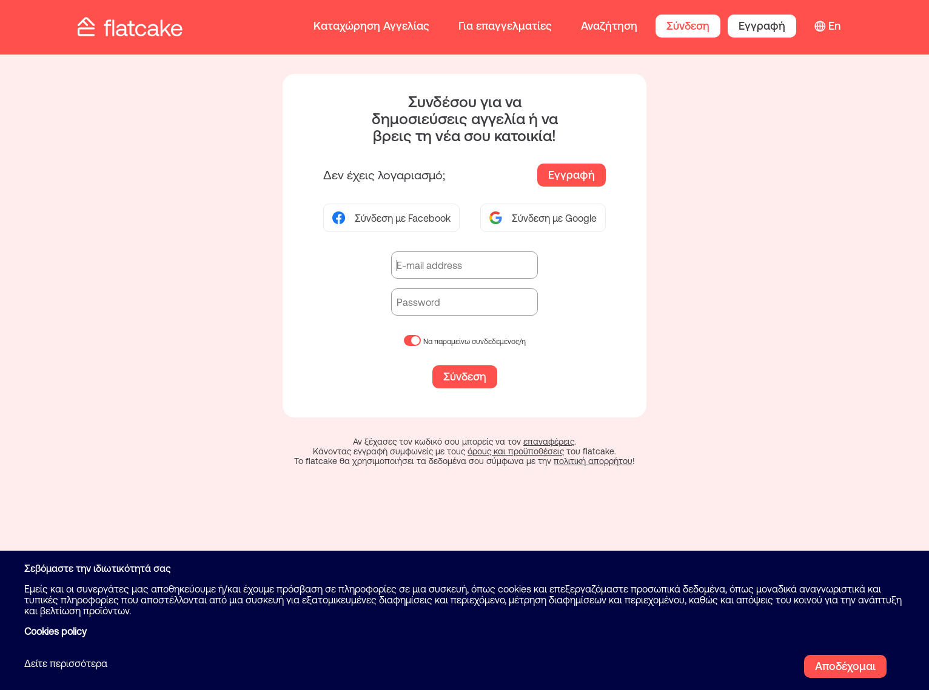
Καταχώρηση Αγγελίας (371, 25)
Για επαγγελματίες (505, 25)
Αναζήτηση (609, 25)
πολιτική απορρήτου (593, 461)
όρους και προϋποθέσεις (516, 451)
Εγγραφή (762, 25)
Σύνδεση (687, 25)
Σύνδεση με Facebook (391, 217)
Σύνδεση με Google (543, 217)
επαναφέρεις (548, 441)
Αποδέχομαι (845, 666)
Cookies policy (55, 631)
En (834, 25)
